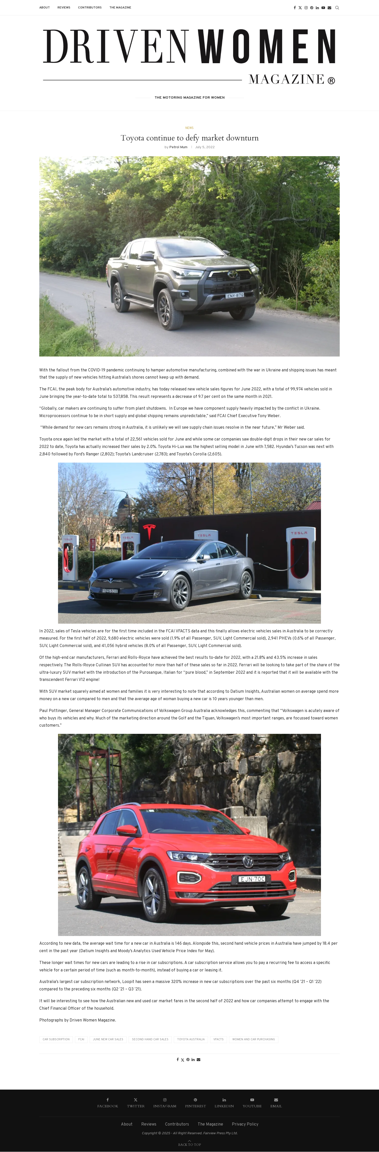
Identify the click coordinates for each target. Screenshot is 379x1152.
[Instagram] (306, 7)
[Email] (329, 7)
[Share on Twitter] (182, 1060)
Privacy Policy (245, 1124)
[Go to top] (189, 1145)
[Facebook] (295, 7)
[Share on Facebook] (178, 1060)
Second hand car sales (150, 1040)
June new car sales (108, 1040)
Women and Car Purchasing (253, 1040)
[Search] (337, 7)
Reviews (64, 8)
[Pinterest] (311, 7)
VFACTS (218, 1040)
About (44, 8)
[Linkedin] (317, 7)
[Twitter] (300, 7)
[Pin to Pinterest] (188, 1060)
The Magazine (120, 8)
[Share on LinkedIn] (193, 1060)
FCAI (81, 1040)
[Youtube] (323, 7)
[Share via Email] (198, 1060)
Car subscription (56, 1040)
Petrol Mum (178, 147)
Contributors (90, 8)
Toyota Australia (191, 1040)
